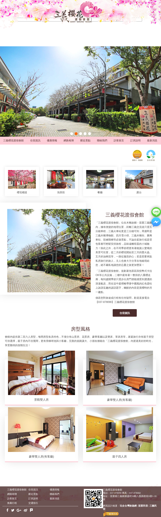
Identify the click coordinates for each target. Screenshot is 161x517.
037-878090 (116, 493)
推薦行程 (12, 503)
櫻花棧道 (22, 192)
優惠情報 (52, 140)
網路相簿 (69, 140)
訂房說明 (135, 140)
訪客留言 (119, 140)
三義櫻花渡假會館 (13, 140)
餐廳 (100, 192)
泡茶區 (61, 192)
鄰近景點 (85, 140)
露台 (139, 192)
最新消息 (152, 140)
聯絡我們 (102, 140)
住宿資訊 (35, 140)
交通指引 (33, 503)
